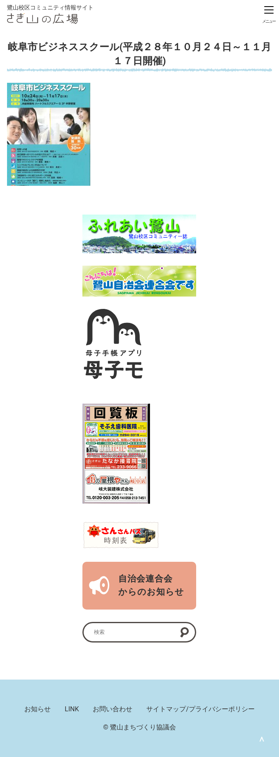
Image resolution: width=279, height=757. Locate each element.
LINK (72, 709)
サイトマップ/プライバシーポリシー (200, 709)
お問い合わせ (112, 709)
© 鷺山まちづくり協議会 (139, 727)
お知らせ (37, 709)
